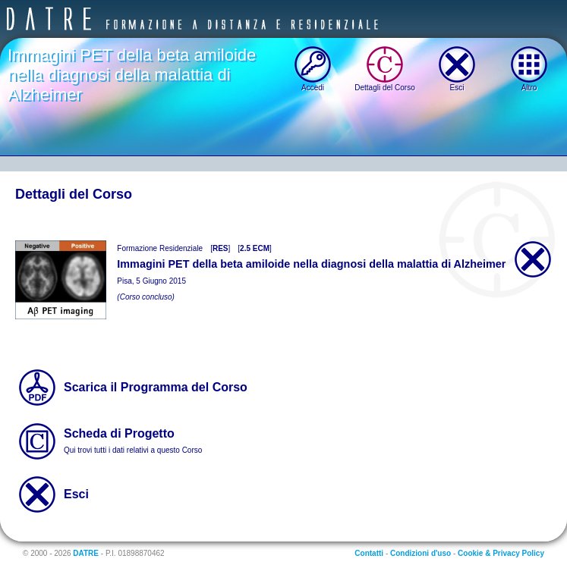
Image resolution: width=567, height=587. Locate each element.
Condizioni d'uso (420, 553)
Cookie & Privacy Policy (501, 553)
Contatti (368, 553)
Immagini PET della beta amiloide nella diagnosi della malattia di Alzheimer (132, 75)
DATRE (86, 553)
